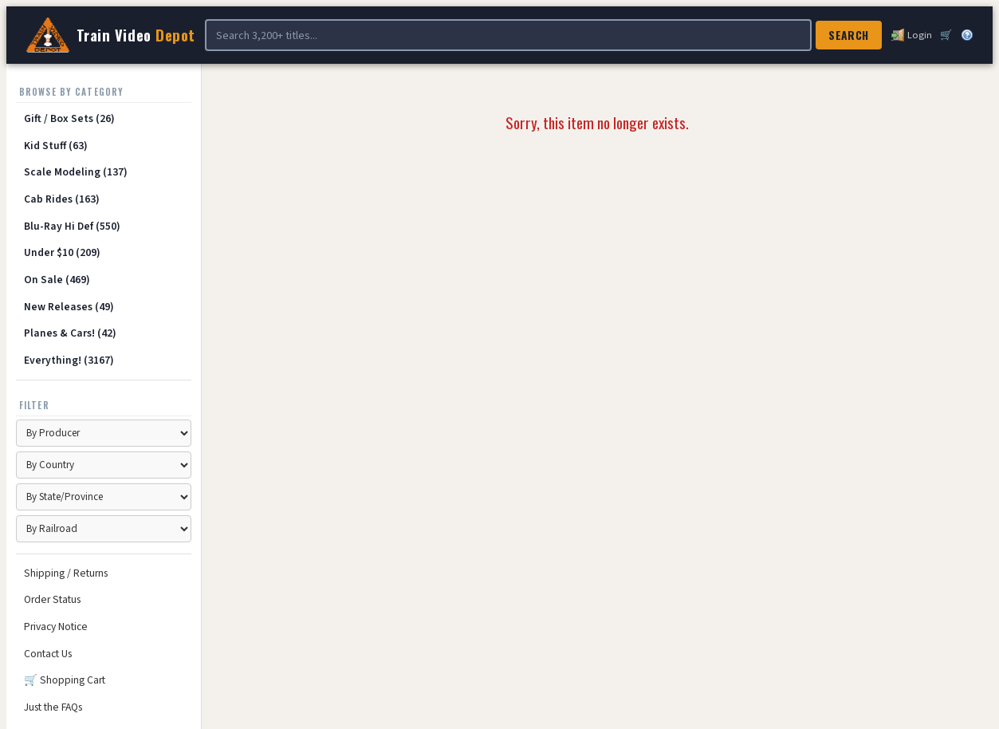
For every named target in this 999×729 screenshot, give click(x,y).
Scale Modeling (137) (76, 171)
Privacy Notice (56, 626)
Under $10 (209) (62, 252)
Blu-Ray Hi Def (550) (72, 226)
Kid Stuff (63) (56, 145)
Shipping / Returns (66, 573)
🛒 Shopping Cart (64, 680)
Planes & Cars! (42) (70, 333)
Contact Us (48, 653)
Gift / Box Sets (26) (69, 118)
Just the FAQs (53, 707)
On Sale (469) (57, 279)
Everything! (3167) (69, 360)
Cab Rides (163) (62, 199)
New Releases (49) (69, 306)
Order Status (52, 599)
